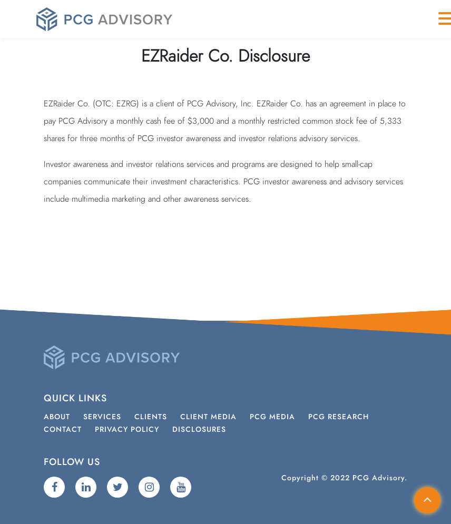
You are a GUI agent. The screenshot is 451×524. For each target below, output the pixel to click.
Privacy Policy (127, 429)
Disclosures (199, 429)
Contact (63, 429)
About (57, 417)
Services (102, 417)
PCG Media (272, 417)
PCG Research (338, 417)
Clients (150, 417)
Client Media (208, 417)
